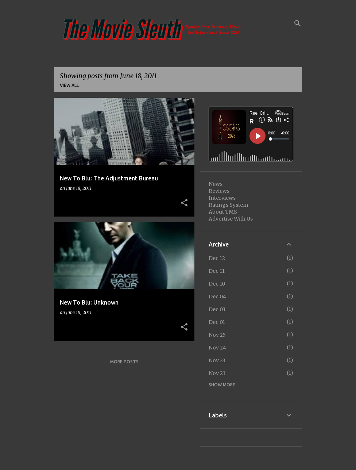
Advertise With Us (231, 218)
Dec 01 (217, 322)
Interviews (222, 198)
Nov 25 (217, 335)
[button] (184, 203)
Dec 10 (217, 283)
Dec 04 (217, 296)
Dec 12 (217, 258)
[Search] (297, 23)
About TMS (223, 212)
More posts (124, 361)
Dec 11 (217, 271)
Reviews (219, 191)
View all (69, 85)
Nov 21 (217, 373)
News (215, 184)
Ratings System (228, 205)
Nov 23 (217, 360)
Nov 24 (217, 347)
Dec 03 (217, 309)
